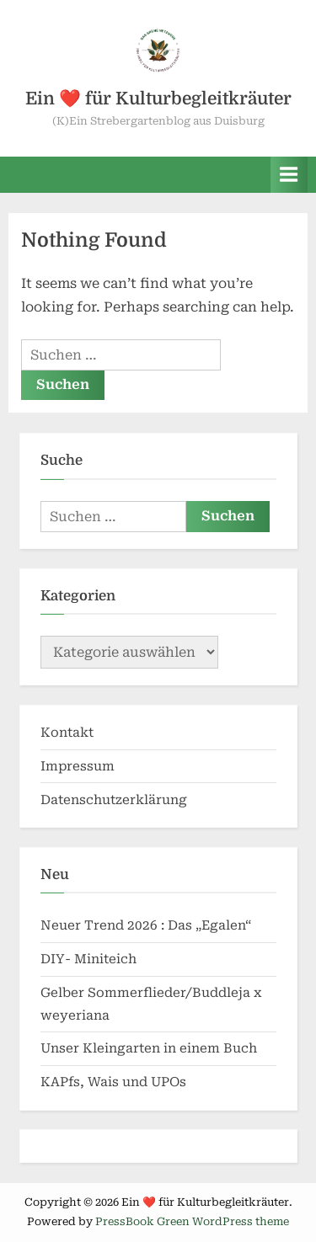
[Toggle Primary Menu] (289, 175)
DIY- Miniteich (88, 959)
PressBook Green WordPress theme (192, 1221)
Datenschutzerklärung (113, 800)
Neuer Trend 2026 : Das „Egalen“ (145, 925)
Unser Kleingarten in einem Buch (148, 1048)
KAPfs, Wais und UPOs (113, 1082)
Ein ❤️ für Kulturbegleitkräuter (158, 98)
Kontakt (67, 732)
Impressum (77, 766)
